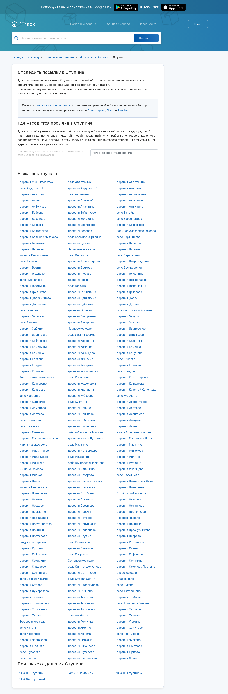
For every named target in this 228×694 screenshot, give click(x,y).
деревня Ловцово (128, 420)
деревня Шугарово (81, 652)
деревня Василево (32, 249)
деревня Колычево (129, 365)
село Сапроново (79, 554)
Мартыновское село (33, 444)
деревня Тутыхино (81, 609)
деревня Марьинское (34, 450)
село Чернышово (128, 633)
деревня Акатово (31, 194)
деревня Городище (32, 286)
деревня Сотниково (33, 572)
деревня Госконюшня (131, 286)
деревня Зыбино (31, 328)
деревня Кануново (129, 353)
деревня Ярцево (127, 658)
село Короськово (79, 377)
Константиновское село (36, 377)
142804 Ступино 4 (32, 679)
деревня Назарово (81, 475)
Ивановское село (80, 328)
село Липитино (30, 420)
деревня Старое (30, 585)
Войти (198, 24)
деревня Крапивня (81, 389)
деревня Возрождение (132, 261)
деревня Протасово (33, 536)
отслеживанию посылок (54, 105)
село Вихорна (29, 261)
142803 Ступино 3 (129, 673)
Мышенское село (31, 469)
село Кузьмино (126, 395)
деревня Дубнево (128, 304)
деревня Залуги (127, 316)
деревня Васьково (129, 249)
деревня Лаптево (128, 408)
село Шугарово (29, 652)
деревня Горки (78, 279)
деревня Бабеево (31, 212)
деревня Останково (130, 505)
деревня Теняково (32, 597)
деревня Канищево (81, 353)
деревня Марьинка (129, 444)
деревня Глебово (79, 273)
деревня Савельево (81, 548)
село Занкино (28, 322)
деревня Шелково (31, 646)
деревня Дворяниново (35, 298)
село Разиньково (79, 542)
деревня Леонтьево (130, 414)
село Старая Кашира (33, 579)
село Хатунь (28, 627)
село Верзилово (79, 255)
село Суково (124, 585)
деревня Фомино (128, 621)
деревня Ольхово (128, 499)
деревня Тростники (33, 609)
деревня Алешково (129, 200)
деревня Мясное (30, 475)
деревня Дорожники (33, 304)
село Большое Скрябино (84, 237)
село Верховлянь (128, 255)
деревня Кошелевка (82, 383)
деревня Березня (31, 225)
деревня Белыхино (81, 218)
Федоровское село (32, 621)
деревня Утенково (129, 615)
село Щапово (28, 658)
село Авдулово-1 (31, 188)
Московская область (94, 57)
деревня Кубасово (80, 395)
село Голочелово (30, 279)
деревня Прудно (79, 536)
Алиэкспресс (96, 110)
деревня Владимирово (84, 261)
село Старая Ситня (81, 579)
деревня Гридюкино (82, 292)
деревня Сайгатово (33, 554)
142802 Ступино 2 (81, 673)
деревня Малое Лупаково (85, 438)
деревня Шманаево (81, 646)
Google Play (116, 7)
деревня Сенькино (129, 560)
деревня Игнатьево (130, 334)
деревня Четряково (33, 640)
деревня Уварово (31, 615)
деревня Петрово (80, 518)
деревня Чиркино (80, 640)
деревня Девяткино (82, 298)
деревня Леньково (81, 414)
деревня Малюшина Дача (134, 438)
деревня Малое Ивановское (38, 438)
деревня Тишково (80, 597)
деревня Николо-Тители (85, 481)
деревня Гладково (32, 273)
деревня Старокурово (83, 585)
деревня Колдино (31, 365)
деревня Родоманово (131, 542)
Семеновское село (81, 560)
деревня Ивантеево (33, 334)
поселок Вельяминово (34, 255)
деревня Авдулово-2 (82, 188)
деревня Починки (128, 524)
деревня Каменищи (33, 347)
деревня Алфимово (32, 206)
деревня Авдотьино (130, 182)
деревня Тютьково (129, 609)
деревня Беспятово (81, 225)
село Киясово (125, 359)
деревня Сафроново (130, 554)
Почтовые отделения (60, 57)
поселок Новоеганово (34, 487)
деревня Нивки (30, 481)
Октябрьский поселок (131, 493)
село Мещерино (79, 456)
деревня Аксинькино (131, 194)
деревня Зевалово (129, 322)
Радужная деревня (32, 542)
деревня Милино (128, 456)
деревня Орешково (81, 505)
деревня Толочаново (34, 603)
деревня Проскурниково (133, 530)
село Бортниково (128, 237)
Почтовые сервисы (84, 24)
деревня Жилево (80, 310)
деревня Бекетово (32, 218)
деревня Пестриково (131, 511)
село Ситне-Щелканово (84, 566)
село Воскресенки (129, 267)
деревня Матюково (129, 450)
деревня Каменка (80, 347)
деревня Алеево (30, 200)
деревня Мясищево (129, 469)
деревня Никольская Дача (134, 481)
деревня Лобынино (81, 420)
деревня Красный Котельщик (136, 389)
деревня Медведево (33, 456)
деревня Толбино (128, 597)
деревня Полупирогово (35, 524)
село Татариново (128, 591)
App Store (165, 7)
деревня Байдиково (82, 212)
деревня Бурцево (80, 243)
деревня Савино (127, 548)
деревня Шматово (129, 646)
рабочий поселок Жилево (134, 310)
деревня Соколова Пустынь (135, 566)
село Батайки (125, 212)
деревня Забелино (32, 316)
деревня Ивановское (131, 328)
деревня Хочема (79, 633)
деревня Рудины (31, 548)
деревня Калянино (129, 341)
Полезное (146, 24)
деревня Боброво (80, 231)
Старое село (125, 579)
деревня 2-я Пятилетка (36, 182)
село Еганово (28, 310)
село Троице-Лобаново (132, 603)
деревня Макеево (31, 432)
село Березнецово (129, 218)
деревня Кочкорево (33, 383)
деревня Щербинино (82, 658)
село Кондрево (126, 371)
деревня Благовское (33, 231)
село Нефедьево (127, 475)
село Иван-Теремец (82, 334)
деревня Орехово (31, 505)
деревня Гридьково (32, 292)
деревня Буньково (32, 243)
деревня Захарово (81, 322)
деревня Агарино (128, 188)
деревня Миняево (31, 463)
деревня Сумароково (34, 591)
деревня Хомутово (129, 627)
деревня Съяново (80, 591)
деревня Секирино (32, 560)
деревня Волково (80, 267)
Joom (110, 110)
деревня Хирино (79, 627)
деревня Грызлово (129, 292)
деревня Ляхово (127, 426)
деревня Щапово (128, 652)
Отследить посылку (26, 57)
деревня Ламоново (32, 408)
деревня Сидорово (32, 566)
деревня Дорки (127, 298)
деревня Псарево (128, 536)
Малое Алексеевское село (134, 432)
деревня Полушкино (82, 524)
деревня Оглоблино (81, 493)
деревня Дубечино (81, 304)
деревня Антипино (129, 206)
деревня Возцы (30, 267)
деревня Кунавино (32, 402)
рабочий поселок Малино (85, 432)
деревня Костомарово (132, 377)
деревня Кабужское (33, 341)
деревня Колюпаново (83, 371)
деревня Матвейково (82, 450)
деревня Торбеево (81, 603)
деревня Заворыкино (82, 316)
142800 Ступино (31, 673)
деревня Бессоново (130, 225)
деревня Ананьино (81, 206)
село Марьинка (78, 444)
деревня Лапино (79, 408)
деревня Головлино (129, 273)
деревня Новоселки (81, 487)
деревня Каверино (81, 341)
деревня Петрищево (33, 518)
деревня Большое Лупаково (38, 237)
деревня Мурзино (128, 463)
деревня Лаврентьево (131, 402)
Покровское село (128, 518)
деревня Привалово (82, 530)
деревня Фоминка (80, 621)
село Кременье (29, 395)
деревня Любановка (82, 426)
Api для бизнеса (118, 24)
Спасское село (126, 572)
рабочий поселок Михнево (86, 463)
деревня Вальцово (129, 243)
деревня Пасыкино (32, 511)
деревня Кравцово (32, 389)
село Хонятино (29, 633)
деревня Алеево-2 (81, 200)
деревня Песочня (80, 511)
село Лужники (29, 426)
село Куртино (77, 402)
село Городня (77, 286)
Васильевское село (81, 249)
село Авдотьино (79, 182)
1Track (23, 24)
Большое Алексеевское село (136, 231)
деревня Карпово (31, 359)
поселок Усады (78, 615)
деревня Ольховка (80, 499)
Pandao (123, 110)
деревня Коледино (81, 365)
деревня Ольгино (31, 499)
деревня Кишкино (80, 359)
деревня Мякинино (81, 469)
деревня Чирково (128, 640)
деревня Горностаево (131, 279)
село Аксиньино (79, 194)
